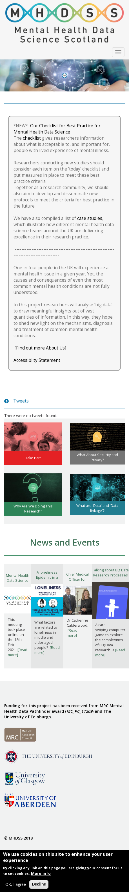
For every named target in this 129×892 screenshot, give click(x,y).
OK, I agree (15, 885)
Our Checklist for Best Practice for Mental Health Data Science (57, 129)
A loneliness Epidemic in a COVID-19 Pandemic (47, 580)
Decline (39, 885)
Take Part (33, 458)
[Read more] (17, 652)
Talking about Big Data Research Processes (110, 573)
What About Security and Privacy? (97, 457)
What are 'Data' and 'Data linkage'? (97, 508)
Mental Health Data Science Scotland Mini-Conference (17, 583)
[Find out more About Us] (40, 348)
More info (41, 874)
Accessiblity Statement (37, 360)
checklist (32, 138)
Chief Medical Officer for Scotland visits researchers (77, 582)
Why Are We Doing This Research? (33, 509)
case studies (89, 218)
